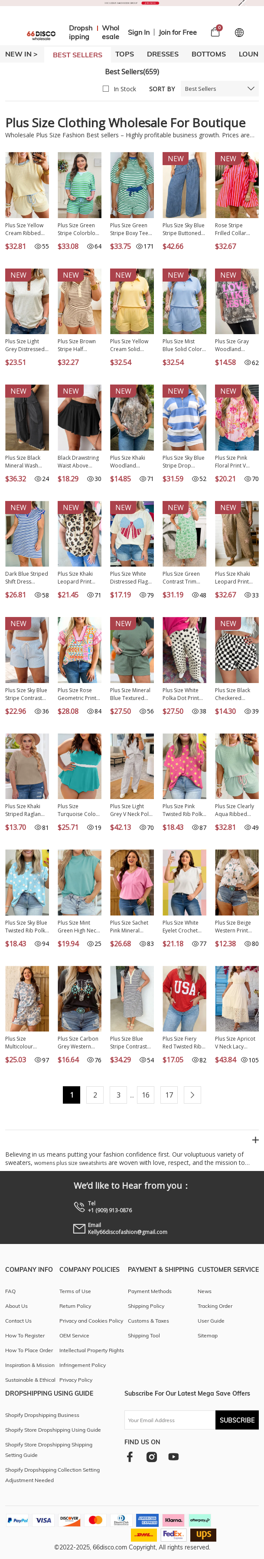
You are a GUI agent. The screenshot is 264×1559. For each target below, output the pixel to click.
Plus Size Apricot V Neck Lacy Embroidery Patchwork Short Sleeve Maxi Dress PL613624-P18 (237, 1043)
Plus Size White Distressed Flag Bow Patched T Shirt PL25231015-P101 (132, 578)
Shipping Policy (146, 1306)
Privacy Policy (75, 1380)
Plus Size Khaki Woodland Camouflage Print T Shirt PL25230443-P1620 (131, 462)
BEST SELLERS (77, 54)
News (205, 1291)
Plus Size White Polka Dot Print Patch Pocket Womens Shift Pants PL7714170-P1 (184, 694)
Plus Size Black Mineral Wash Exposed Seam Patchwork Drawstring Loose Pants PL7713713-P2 (27, 462)
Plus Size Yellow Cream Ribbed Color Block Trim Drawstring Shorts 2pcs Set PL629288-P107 (27, 229)
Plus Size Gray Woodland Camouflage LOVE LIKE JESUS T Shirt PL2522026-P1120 (237, 345)
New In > (21, 54)
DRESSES (163, 54)
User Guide (211, 1320)
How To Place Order (29, 1350)
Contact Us (18, 1320)
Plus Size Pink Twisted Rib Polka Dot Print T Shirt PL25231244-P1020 (184, 810)
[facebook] (129, 1456)
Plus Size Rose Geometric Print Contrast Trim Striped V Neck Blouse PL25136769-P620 (79, 694)
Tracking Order (215, 1306)
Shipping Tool (144, 1335)
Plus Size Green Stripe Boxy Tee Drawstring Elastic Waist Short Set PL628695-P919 (131, 229)
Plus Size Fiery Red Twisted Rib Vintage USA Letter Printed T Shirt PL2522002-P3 (183, 1043)
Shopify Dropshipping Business (42, 1415)
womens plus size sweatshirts (70, 1163)
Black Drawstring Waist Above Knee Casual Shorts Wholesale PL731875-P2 (79, 462)
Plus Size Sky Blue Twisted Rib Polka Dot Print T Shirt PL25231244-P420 (27, 927)
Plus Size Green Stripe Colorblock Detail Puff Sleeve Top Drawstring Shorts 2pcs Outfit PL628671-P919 (79, 229)
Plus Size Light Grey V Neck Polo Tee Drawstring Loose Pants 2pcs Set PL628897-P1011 (131, 810)
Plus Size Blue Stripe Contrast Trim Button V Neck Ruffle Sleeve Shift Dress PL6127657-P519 (131, 1043)
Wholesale (110, 32)
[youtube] (173, 1456)
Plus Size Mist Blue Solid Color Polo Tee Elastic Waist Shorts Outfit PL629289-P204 (183, 345)
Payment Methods (150, 1291)
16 (146, 1095)
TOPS (124, 54)
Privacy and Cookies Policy (91, 1320)
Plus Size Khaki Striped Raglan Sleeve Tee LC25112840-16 (24, 810)
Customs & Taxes (148, 1320)
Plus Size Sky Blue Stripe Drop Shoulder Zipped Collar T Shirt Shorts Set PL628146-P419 (184, 462)
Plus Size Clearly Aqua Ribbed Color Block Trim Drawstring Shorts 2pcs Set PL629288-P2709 (237, 810)
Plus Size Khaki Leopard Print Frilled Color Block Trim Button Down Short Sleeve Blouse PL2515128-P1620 (79, 578)
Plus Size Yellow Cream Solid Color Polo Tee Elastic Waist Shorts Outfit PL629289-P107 (129, 345)
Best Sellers (200, 89)
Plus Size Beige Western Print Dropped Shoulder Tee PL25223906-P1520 (233, 927)
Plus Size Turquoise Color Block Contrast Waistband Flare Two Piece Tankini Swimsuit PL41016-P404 (79, 810)
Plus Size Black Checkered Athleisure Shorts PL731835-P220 (236, 694)
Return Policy (75, 1306)
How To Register (25, 1335)
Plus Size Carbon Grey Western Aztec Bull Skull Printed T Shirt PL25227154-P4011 (78, 1043)
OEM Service (74, 1335)
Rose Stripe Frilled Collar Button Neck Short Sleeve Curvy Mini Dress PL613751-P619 (235, 229)
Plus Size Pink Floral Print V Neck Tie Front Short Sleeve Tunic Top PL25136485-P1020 (232, 462)
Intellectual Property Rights (91, 1350)
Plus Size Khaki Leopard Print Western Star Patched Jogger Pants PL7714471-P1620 (236, 578)
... (132, 1095)
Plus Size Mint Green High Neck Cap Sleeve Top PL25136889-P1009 (78, 927)
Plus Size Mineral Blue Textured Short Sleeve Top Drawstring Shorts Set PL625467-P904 (132, 694)
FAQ (10, 1291)
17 (169, 1095)
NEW (176, 158)
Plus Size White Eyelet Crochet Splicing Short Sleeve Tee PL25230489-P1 (181, 927)
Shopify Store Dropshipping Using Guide (53, 1429)
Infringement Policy (82, 1365)
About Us (16, 1306)
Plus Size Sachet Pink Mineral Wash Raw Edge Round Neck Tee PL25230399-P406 (132, 927)
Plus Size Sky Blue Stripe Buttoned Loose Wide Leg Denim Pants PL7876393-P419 (184, 229)
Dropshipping (80, 32)
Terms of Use (75, 1291)
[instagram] (151, 1456)
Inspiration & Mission (30, 1365)
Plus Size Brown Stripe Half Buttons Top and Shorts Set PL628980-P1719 (78, 345)
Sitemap (208, 1335)
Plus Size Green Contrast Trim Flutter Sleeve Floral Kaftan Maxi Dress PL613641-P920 (184, 578)
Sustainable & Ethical (30, 1380)
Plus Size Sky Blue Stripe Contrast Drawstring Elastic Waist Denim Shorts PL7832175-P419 (27, 694)
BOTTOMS (209, 54)
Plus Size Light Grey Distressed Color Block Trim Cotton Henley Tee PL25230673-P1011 (26, 345)
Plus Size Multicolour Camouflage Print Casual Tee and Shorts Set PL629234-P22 (26, 1043)
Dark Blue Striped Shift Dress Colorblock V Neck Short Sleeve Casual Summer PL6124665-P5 (27, 578)
